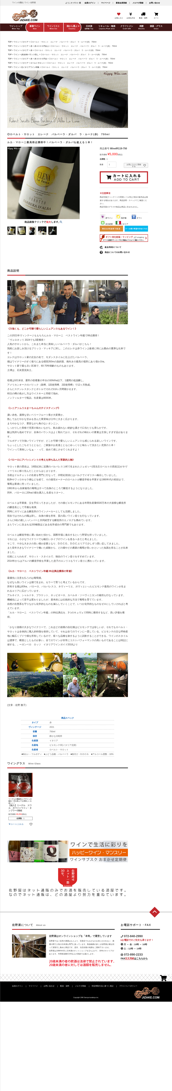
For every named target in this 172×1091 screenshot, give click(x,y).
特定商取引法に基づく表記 (102, 986)
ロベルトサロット (37, 63)
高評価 (121, 218)
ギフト (136, 218)
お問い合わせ (154, 3)
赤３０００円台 (40, 59)
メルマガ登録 (137, 3)
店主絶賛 (106, 224)
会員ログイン (89, 3)
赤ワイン (106, 218)
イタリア (24, 42)
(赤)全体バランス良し (30, 54)
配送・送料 (64, 986)
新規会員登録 (121, 3)
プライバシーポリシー (128, 986)
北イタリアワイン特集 (30, 67)
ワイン (16, 42)
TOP (10, 42)
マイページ (105, 3)
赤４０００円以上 (41, 46)
